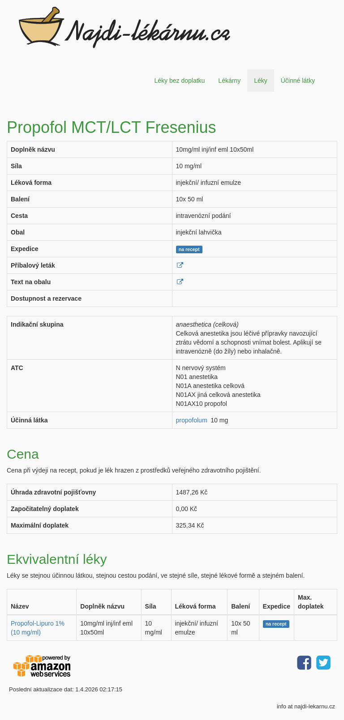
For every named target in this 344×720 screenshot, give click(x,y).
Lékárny (229, 80)
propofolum (191, 420)
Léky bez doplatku (179, 80)
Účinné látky (298, 80)
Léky (260, 80)
